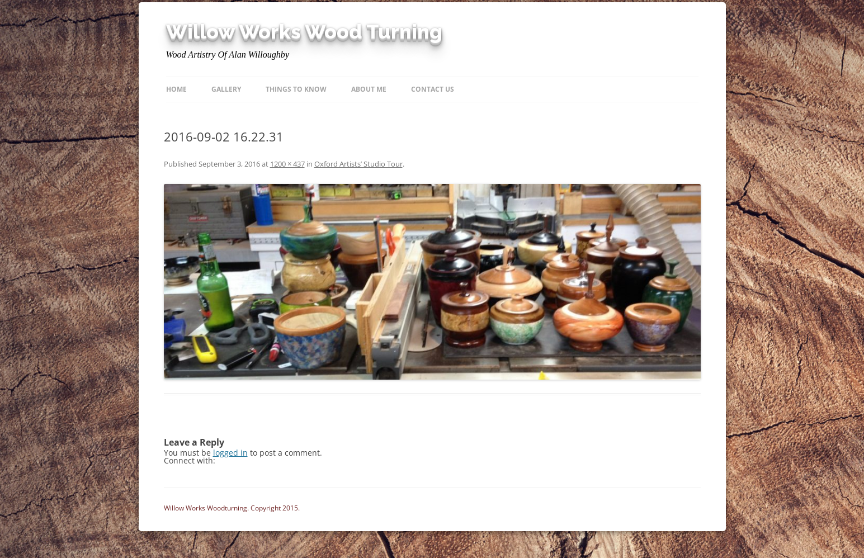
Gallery (226, 89)
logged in (230, 452)
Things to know (296, 89)
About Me (368, 89)
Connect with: (189, 460)
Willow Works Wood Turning (304, 32)
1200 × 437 (287, 164)
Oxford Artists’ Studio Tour (358, 164)
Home (176, 89)
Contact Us (432, 89)
